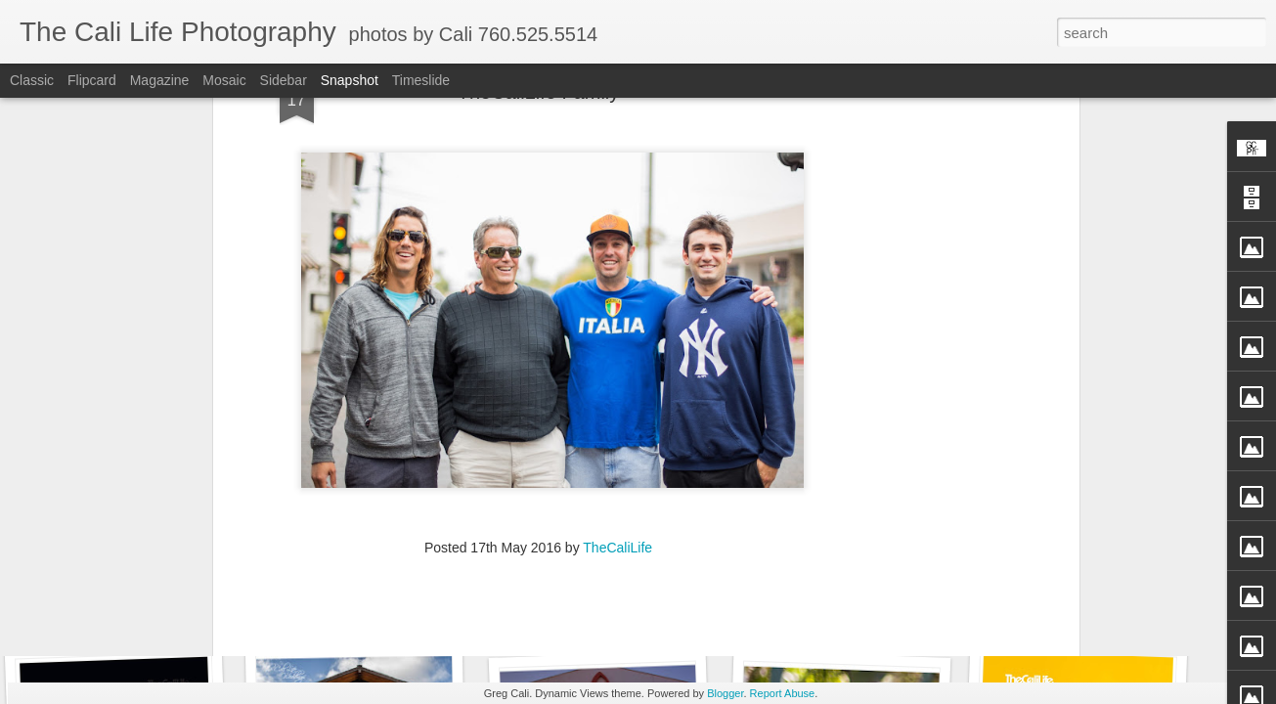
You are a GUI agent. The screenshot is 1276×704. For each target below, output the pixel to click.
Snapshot (349, 80)
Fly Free (839, 602)
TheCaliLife (617, 421)
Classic (32, 80)
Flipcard (91, 80)
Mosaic (223, 80)
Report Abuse (782, 693)
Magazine (160, 80)
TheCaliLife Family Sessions (389, 612)
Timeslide (421, 80)
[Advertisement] (539, 547)
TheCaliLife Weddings (600, 604)
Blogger (725, 693)
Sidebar (283, 80)
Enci (121, 602)
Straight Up (1071, 613)
